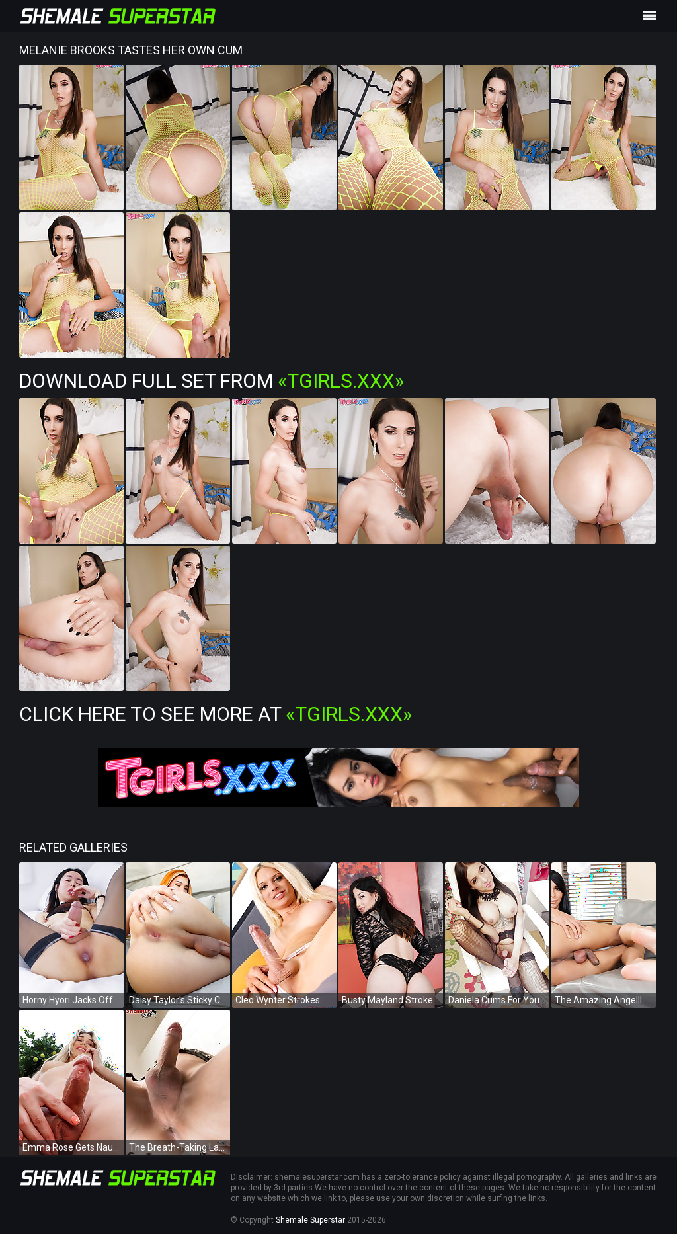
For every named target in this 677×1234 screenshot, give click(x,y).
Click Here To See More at (215, 713)
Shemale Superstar (310, 1220)
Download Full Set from (211, 380)
